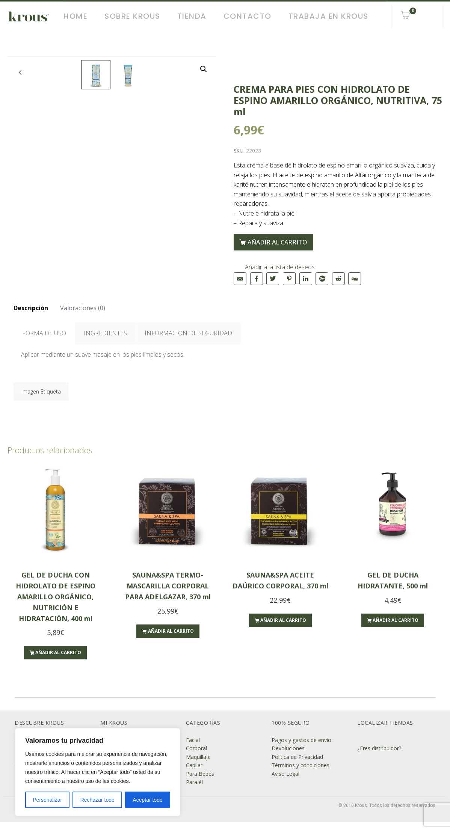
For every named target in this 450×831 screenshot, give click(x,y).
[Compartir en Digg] (354, 278)
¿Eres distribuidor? (379, 757)
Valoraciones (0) (82, 317)
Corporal (196, 757)
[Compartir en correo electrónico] (240, 278)
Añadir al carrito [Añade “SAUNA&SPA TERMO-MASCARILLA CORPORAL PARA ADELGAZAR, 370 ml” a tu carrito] (171, 639)
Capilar (194, 774)
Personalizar (47, 800)
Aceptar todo (147, 800)
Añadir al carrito (277, 242)
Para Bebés (200, 782)
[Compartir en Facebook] (256, 278)
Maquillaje (198, 765)
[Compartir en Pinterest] (289, 278)
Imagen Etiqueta (41, 400)
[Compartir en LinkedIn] (305, 278)
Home (75, 16)
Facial (193, 749)
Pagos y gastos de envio (301, 749)
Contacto (247, 16)
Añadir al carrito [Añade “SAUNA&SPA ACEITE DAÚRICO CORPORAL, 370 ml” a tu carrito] (283, 629)
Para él (194, 791)
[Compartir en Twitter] (272, 278)
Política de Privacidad (297, 765)
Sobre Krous (132, 16)
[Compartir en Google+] (322, 278)
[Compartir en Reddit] (338, 278)
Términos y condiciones (300, 774)
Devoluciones (288, 757)
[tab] (31, 317)
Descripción (31, 317)
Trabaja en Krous (328, 16)
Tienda (192, 16)
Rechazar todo (97, 800)
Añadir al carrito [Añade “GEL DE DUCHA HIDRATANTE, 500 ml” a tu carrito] (395, 629)
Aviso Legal (285, 782)
